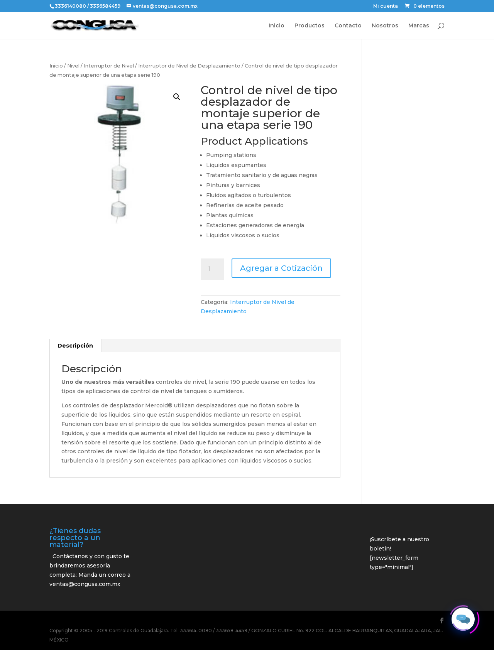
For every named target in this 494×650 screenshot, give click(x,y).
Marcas (418, 26)
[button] (177, 97)
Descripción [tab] (75, 345)
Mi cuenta (385, 6)
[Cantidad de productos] (212, 269)
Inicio (276, 26)
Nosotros (385, 26)
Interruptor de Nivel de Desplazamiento (189, 66)
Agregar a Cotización (281, 268)
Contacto (348, 26)
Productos (309, 26)
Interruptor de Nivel (109, 66)
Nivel (73, 66)
